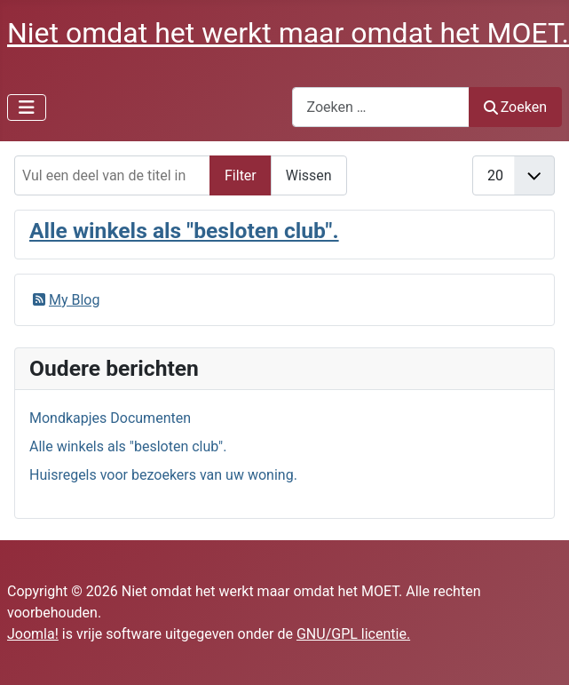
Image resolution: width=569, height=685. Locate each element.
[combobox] (381, 107)
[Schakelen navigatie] (26, 107)
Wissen (309, 175)
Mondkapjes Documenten (110, 418)
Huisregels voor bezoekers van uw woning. (163, 474)
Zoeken (516, 107)
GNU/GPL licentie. (353, 633)
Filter (241, 175)
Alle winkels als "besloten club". (184, 230)
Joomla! (33, 633)
